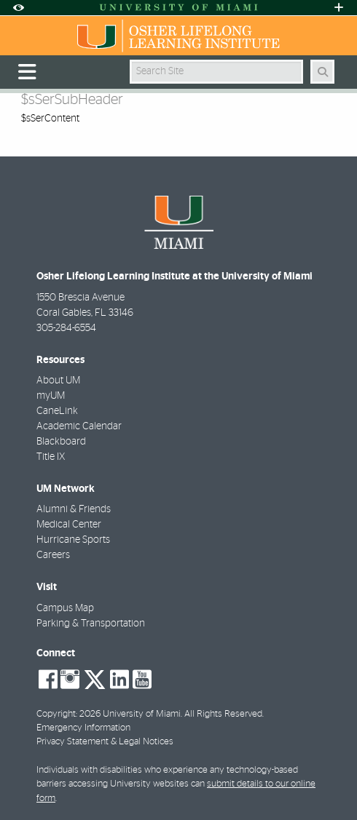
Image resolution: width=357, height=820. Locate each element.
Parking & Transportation (90, 623)
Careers (53, 555)
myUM (50, 396)
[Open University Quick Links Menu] (339, 7)
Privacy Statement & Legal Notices (104, 742)
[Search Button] (322, 72)
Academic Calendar (79, 426)
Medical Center (68, 525)
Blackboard (61, 442)
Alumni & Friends (73, 509)
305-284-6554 (66, 328)
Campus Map (65, 608)
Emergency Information (83, 728)
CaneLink (57, 411)
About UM (58, 380)
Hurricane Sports (73, 540)
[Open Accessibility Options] (18, 7)
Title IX (50, 457)
